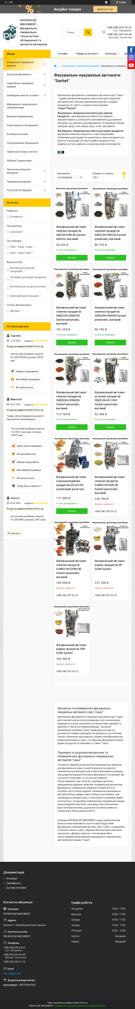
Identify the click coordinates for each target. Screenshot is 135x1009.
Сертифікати (13, 883)
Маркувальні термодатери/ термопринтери (22, 106)
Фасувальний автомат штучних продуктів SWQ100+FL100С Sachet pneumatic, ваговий (110, 400)
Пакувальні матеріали (19, 181)
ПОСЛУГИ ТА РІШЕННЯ (19, 190)
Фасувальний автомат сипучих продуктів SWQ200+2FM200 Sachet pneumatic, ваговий (71, 400)
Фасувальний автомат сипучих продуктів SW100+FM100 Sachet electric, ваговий (71, 232)
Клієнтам (110, 53)
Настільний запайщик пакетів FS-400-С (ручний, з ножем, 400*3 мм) (27, 432)
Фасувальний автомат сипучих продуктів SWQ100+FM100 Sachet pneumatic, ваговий (110, 232)
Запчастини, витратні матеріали (19, 171)
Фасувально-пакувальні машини (81, 66)
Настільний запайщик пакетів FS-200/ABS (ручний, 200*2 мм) (28, 518)
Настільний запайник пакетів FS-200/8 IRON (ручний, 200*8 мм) (27, 357)
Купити (72, 257)
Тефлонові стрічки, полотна (22, 151)
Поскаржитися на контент (66, 1006)
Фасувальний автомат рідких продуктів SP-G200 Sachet (110, 565)
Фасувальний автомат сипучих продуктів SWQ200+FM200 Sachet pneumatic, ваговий (110, 313)
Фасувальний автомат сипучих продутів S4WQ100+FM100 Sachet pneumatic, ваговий (110, 485)
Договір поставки (16, 887)
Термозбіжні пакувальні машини (20, 85)
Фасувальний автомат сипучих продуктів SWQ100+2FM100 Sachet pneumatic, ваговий (71, 315)
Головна (63, 53)
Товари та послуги (86, 53)
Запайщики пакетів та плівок (23, 95)
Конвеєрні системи (17, 134)
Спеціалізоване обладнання (22, 143)
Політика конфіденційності (93, 1006)
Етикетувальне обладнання (22, 125)
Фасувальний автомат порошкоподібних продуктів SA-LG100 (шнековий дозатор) (71, 483)
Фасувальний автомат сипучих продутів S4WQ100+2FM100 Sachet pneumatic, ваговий (71, 569)
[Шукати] (88, 32)
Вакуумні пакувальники (20, 116)
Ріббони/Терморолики (19, 160)
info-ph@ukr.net (12, 973)
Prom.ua (84, 1003)
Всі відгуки (14, 533)
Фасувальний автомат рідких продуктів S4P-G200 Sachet (71, 649)
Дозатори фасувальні (19, 74)
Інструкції (11, 878)
